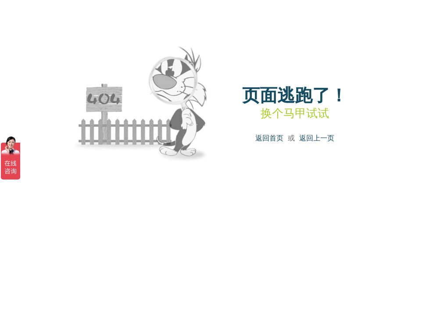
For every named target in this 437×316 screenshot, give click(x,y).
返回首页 (269, 138)
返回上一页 (316, 138)
